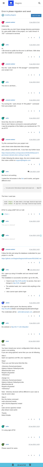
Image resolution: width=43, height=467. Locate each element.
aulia (7, 45)
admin (7, 303)
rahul (7, 341)
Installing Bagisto (10, 15)
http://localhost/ (7, 309)
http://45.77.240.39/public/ (19, 327)
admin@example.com (25, 312)
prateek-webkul (10, 22)
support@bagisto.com (23, 160)
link (22, 178)
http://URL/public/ (20, 281)
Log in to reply (36, 15)
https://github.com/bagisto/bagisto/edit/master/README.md (21, 258)
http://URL (16, 283)
